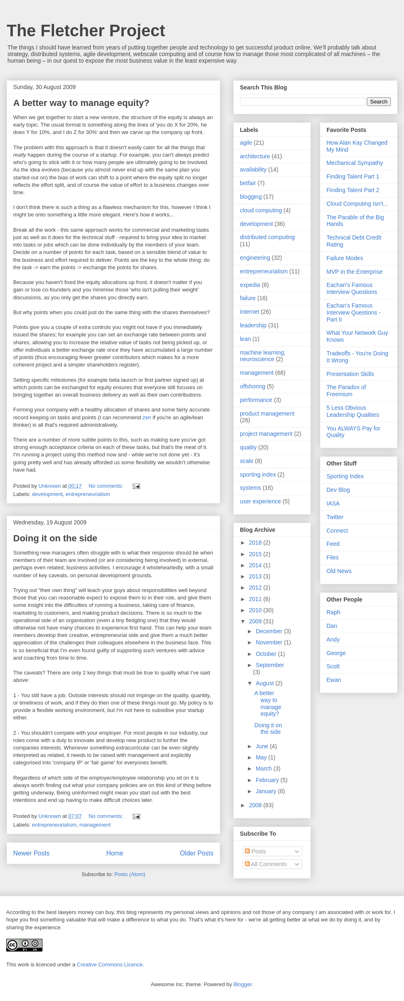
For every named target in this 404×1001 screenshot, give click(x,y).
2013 (256, 576)
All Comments (266, 864)
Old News (339, 571)
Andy (333, 639)
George (336, 653)
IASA (333, 503)
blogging (251, 196)
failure (248, 298)
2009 (256, 621)
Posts (255, 851)
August (265, 683)
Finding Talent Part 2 (352, 190)
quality (248, 447)
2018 (256, 542)
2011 (256, 599)
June (263, 746)
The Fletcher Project (86, 30)
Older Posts (197, 853)
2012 (256, 587)
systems (250, 487)
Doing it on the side (55, 538)
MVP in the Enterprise (354, 271)
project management (266, 433)
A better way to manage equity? (81, 103)
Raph (333, 612)
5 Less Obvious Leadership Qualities (352, 411)
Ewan (333, 680)
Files (332, 557)
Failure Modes (344, 258)
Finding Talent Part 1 (352, 176)
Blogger (242, 984)
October (267, 654)
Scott (333, 666)
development (47, 494)
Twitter (334, 517)
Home (115, 853)
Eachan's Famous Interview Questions (351, 288)
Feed (333, 543)
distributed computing (267, 237)
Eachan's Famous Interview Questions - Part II (353, 312)
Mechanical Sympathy (354, 163)
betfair (248, 183)
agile (246, 142)
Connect (337, 530)
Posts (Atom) (129, 874)
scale (247, 461)
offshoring (252, 386)
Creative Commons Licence (110, 964)
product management (267, 413)
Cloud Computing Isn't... (357, 203)
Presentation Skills (350, 374)
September (270, 665)
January (267, 791)
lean (245, 339)
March (264, 768)
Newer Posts (31, 853)
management (94, 825)
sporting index (258, 474)
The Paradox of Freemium (346, 390)
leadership (253, 325)
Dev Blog (338, 489)
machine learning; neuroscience (263, 356)
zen (147, 417)
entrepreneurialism (88, 494)
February (268, 780)
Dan (331, 626)
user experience (260, 501)
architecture (255, 156)
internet (249, 311)
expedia (250, 285)
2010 (256, 610)
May (262, 757)
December (270, 631)
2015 (256, 554)
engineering (255, 257)
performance (256, 400)
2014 (256, 565)
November (270, 642)
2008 (256, 805)
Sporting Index (345, 476)
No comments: (106, 486)
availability (253, 169)
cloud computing (261, 210)
